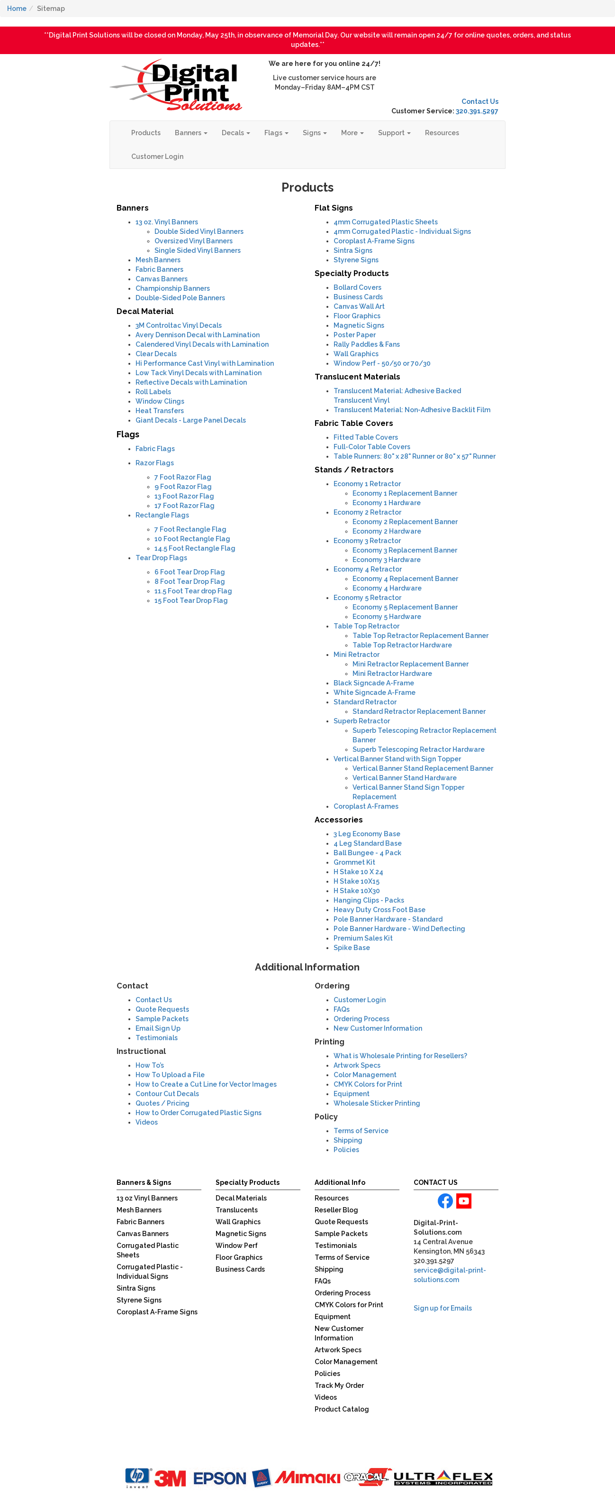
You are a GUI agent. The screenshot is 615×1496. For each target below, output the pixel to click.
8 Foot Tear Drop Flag (189, 581)
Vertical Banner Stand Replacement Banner (423, 768)
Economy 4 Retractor (368, 569)
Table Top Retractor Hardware (402, 645)
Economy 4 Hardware (387, 588)
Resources (442, 133)
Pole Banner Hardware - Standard (388, 919)
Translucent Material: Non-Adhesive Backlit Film (412, 410)
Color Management (365, 1075)
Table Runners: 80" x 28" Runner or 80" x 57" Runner (415, 456)
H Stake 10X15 (357, 881)
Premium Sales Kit (363, 938)
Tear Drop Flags (161, 558)
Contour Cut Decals (167, 1094)
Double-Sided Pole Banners (180, 298)
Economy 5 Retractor (367, 597)
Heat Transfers (160, 411)
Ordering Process (361, 1019)
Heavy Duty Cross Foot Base (379, 910)
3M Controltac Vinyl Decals (179, 325)
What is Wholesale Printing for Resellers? (400, 1056)
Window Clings (160, 401)
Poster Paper (355, 335)
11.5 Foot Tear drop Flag (193, 591)
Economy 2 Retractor (367, 512)
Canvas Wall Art (359, 306)
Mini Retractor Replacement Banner (411, 664)
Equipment (352, 1094)
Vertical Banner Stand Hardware (405, 778)
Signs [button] (315, 133)
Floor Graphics (357, 316)
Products (146, 133)
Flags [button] (276, 133)
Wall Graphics (356, 354)
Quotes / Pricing (163, 1103)
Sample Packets (162, 1019)
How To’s (150, 1065)
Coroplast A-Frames (366, 806)
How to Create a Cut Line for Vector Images (206, 1084)
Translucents (237, 1210)
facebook (445, 1201)
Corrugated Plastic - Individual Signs (402, 231)
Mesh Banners (158, 260)
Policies (346, 1150)
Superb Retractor (362, 721)
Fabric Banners (159, 269)
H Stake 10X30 (357, 891)
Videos (326, 1397)
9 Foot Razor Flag (183, 486)
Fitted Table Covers (366, 437)
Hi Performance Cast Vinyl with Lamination (205, 363)
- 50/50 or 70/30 (382, 363)
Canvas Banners (162, 279)
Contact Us (479, 101)
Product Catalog (342, 1409)
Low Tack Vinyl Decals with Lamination (199, 373)
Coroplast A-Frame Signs (374, 241)
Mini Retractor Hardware (392, 673)
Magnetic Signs (359, 325)
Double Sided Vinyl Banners (199, 231)
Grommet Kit (354, 862)
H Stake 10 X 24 (358, 872)
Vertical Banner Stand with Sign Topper (397, 759)
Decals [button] (236, 133)
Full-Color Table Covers (372, 447)
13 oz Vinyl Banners (147, 1198)
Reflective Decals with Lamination (191, 382)
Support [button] (394, 133)
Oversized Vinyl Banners (193, 241)
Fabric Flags (155, 448)
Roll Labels (153, 392)
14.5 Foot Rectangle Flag (194, 548)
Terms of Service (361, 1131)
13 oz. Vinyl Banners (167, 222)
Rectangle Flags (162, 515)
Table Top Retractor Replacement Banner (420, 635)
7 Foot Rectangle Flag (190, 529)
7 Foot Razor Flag (182, 477)
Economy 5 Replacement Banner (405, 607)
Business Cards (358, 297)
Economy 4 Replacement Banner (405, 578)
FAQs (342, 1009)
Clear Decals (156, 354)
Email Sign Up (158, 1028)
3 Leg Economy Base (367, 834)
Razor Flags (155, 463)
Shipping (348, 1140)
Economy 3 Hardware (387, 559)
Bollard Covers (357, 287)
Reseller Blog (336, 1210)
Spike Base (352, 947)
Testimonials (157, 1038)
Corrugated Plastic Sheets (386, 222)
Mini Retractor (357, 654)
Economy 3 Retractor (367, 541)
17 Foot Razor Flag (184, 505)
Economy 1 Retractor (367, 484)
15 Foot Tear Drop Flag (191, 600)
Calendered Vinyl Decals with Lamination (202, 344)
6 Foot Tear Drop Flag (189, 572)
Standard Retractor (365, 702)
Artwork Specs (357, 1065)
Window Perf (237, 1245)
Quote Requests (162, 1009)
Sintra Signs (353, 250)
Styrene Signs (356, 260)
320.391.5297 (477, 111)
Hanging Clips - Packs (369, 900)
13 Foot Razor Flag (184, 496)
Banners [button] (191, 133)
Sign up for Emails (443, 1308)
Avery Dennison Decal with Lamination (198, 335)
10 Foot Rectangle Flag (192, 539)
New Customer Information (378, 1028)
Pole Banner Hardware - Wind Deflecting (399, 929)
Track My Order (339, 1385)
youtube (463, 1201)
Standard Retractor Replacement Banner (419, 711)
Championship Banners (173, 288)
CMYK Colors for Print (368, 1084)
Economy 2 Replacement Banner (405, 522)
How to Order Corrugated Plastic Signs (199, 1113)
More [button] (352, 133)
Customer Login (157, 156)
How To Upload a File (170, 1075)
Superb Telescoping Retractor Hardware (419, 749)
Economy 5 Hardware (387, 616)
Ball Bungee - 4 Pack (367, 853)
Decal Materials (241, 1198)
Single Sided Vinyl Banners (197, 250)
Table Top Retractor (366, 626)
